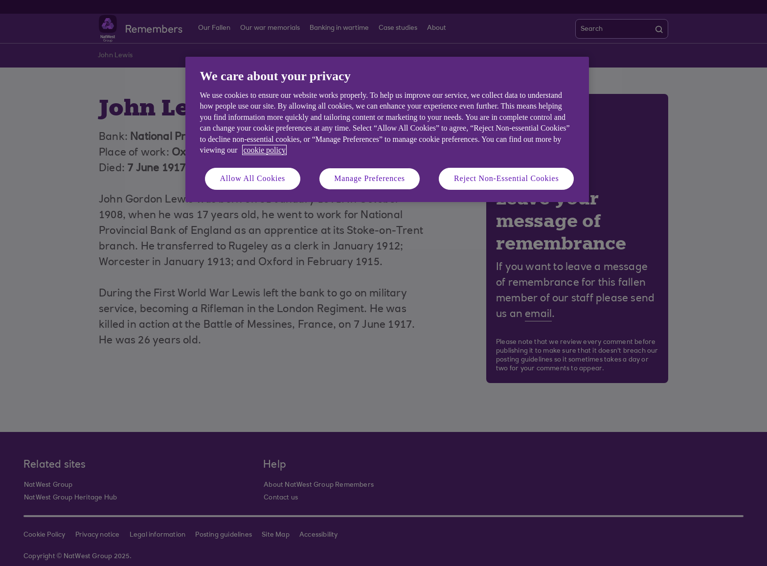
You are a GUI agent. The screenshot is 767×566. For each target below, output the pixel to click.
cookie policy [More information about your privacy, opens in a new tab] (264, 150)
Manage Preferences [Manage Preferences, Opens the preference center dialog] (369, 178)
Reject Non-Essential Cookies (506, 178)
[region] (387, 129)
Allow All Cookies (253, 178)
